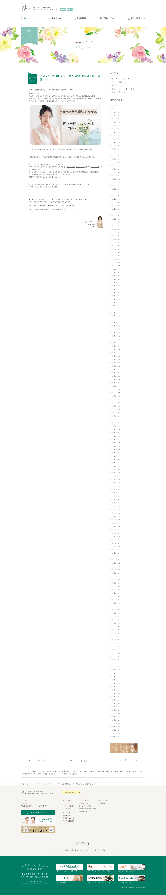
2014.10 (114, 516)
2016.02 (114, 463)
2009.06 (114, 730)
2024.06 (114, 129)
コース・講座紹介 (68, 821)
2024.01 (114, 145)
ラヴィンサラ (71, 167)
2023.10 (114, 155)
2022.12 (114, 189)
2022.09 (114, 199)
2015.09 (114, 479)
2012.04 (114, 616)
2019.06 (114, 329)
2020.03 (114, 299)
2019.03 (114, 339)
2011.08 (114, 643)
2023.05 (114, 172)
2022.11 (114, 192)
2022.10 (114, 196)
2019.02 (114, 343)
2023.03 (114, 179)
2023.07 (114, 166)
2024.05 (114, 132)
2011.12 (114, 630)
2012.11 (114, 593)
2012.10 (114, 596)
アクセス (67, 809)
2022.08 (114, 202)
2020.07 (114, 286)
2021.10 (114, 236)
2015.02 (114, 503)
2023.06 (114, 169)
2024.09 (114, 119)
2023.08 (114, 162)
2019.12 (114, 309)
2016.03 (114, 459)
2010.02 (114, 703)
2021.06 (114, 249)
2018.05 (114, 373)
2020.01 (114, 306)
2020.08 (114, 282)
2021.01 (114, 266)
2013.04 (114, 576)
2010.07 (114, 686)
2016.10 (114, 436)
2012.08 (114, 603)
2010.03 (114, 700)
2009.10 (114, 717)
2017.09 (114, 399)
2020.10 (114, 276)
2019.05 (114, 332)
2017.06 (114, 409)
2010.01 (114, 707)
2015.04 (114, 496)
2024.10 (114, 115)
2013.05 (114, 573)
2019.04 (114, 336)
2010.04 (114, 697)
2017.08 (114, 403)
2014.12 (114, 509)
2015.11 (114, 473)
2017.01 (114, 426)
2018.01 (114, 386)
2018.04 (114, 376)
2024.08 (114, 122)
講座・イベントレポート (121, 89)
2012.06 (114, 610)
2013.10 (114, 556)
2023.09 (114, 159)
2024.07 (114, 125)
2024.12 (114, 109)
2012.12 (114, 590)
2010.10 (114, 676)
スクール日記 (117, 82)
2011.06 (114, 650)
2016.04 (114, 456)
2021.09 (114, 239)
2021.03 (114, 259)
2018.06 (114, 369)
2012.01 (114, 626)
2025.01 (114, 105)
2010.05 (114, 693)
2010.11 (114, 673)
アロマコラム (117, 92)
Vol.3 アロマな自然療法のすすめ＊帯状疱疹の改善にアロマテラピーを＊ (52, 209)
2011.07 (114, 646)
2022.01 (114, 226)
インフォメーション (119, 79)
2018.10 (114, 356)
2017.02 (114, 423)
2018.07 (114, 366)
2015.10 (114, 476)
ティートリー (80, 167)
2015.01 (114, 506)
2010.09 (114, 680)
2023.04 (114, 176)
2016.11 (114, 433)
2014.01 (114, 546)
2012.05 (114, 613)
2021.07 (114, 246)
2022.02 (114, 222)
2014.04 (114, 536)
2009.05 (114, 733)
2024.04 (114, 135)
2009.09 (114, 720)
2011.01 (114, 666)
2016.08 (114, 443)
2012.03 (114, 620)
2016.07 (114, 446)
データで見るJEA (70, 806)
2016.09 (114, 439)
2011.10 (114, 636)
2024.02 (114, 142)
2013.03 (114, 580)
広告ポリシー (83, 811)
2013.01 (114, 586)
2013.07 (114, 566)
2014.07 (114, 526)
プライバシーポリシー (86, 806)
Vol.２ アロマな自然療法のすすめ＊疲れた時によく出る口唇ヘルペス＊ (51, 205)
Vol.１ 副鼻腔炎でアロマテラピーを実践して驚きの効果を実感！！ (50, 202)
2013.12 (114, 550)
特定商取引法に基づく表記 (87, 809)
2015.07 (114, 486)
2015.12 (114, 469)
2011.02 (114, 663)
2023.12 (114, 149)
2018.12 (114, 349)
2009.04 (114, 737)
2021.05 (114, 252)
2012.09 (114, 600)
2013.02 (114, 583)
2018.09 (114, 359)
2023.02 (114, 182)
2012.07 (114, 606)
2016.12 (114, 429)
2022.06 (114, 209)
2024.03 (114, 139)
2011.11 (114, 633)
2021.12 (114, 229)
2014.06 (114, 530)
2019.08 (114, 322)
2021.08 (114, 242)
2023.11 (114, 152)
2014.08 (114, 523)
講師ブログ (116, 85)
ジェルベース (95, 167)
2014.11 (114, 513)
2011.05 (114, 653)
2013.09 (114, 560)
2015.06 (114, 489)
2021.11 (114, 232)
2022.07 (114, 206)
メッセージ (68, 803)
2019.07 (114, 326)
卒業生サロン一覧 (68, 818)
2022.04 (114, 216)
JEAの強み (66, 812)
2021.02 (114, 262)
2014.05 (114, 533)
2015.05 (114, 493)
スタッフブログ (49, 784)
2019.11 (114, 312)
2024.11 (114, 112)
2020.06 (114, 289)
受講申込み (102, 803)
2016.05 (114, 453)
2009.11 (114, 713)
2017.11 (114, 393)
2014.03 (114, 540)
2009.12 (114, 710)
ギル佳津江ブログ (84, 803)
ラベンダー (45, 174)
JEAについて (67, 800)
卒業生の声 (66, 815)
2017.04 (114, 416)
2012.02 (114, 623)
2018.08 (114, 363)
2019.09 (114, 319)
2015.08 (114, 483)
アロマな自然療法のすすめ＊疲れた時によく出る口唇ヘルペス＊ (77, 784)
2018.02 (114, 383)
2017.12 (114, 389)
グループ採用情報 (128, 887)
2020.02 (114, 302)
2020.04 (114, 296)
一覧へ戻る (83, 761)
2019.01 (114, 346)
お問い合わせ (103, 800)
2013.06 (114, 570)
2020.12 (114, 269)
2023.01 (114, 186)
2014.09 (114, 520)
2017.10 (114, 396)
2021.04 (114, 256)
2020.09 (114, 279)
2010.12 (114, 670)
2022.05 (114, 212)
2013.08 (114, 563)
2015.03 (114, 499)
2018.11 (114, 353)
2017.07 (114, 406)
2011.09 (114, 640)
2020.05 (114, 292)
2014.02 (114, 543)
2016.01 (114, 466)
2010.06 (114, 690)
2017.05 (114, 413)
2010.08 (114, 683)
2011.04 (114, 656)
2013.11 (114, 553)
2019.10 (114, 316)
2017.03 (114, 419)
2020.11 (114, 272)
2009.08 (114, 723)
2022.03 (114, 219)
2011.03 (114, 660)
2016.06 (114, 449)
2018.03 (114, 379)
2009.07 (114, 727)
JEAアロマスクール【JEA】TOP (31, 784)
